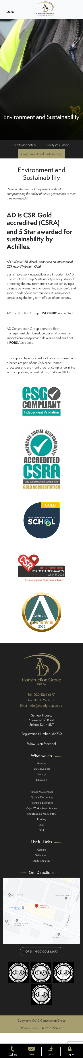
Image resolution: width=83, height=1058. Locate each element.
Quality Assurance (56, 145)
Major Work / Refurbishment (42, 808)
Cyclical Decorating (41, 797)
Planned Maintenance (41, 791)
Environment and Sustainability (41, 154)
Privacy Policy (29, 1028)
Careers (41, 849)
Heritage (41, 774)
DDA (41, 830)
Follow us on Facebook (42, 744)
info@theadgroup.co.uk (46, 705)
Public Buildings (41, 768)
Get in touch (41, 855)
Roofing (41, 819)
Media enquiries (41, 860)
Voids (41, 824)
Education (41, 779)
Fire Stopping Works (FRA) (41, 813)
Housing (41, 763)
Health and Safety (24, 145)
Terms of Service (52, 1028)
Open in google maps (41, 951)
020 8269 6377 (44, 694)
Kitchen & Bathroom (42, 802)
